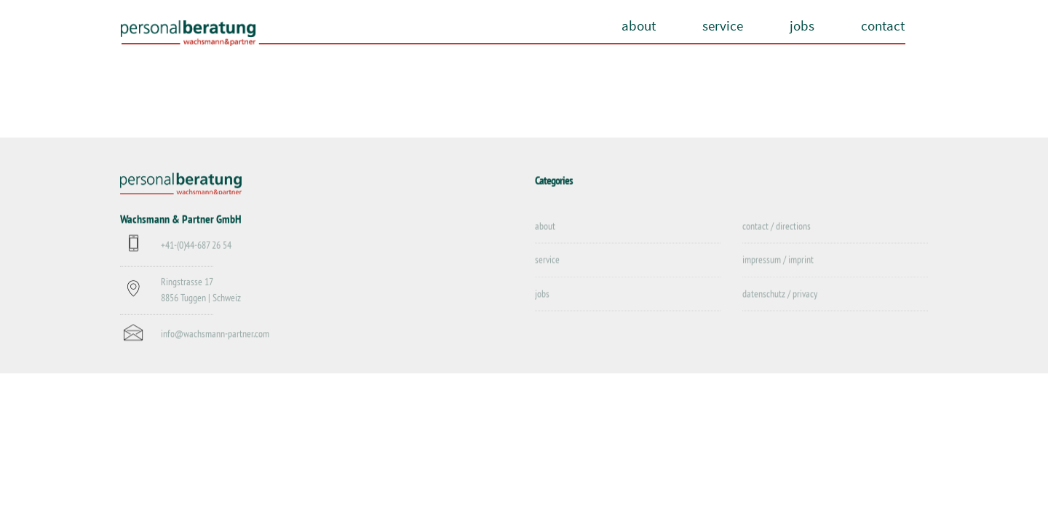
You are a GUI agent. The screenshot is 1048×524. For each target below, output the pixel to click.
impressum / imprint (778, 260)
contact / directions (776, 226)
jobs (802, 25)
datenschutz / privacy (779, 294)
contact (883, 25)
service (722, 25)
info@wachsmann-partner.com (215, 334)
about (639, 25)
